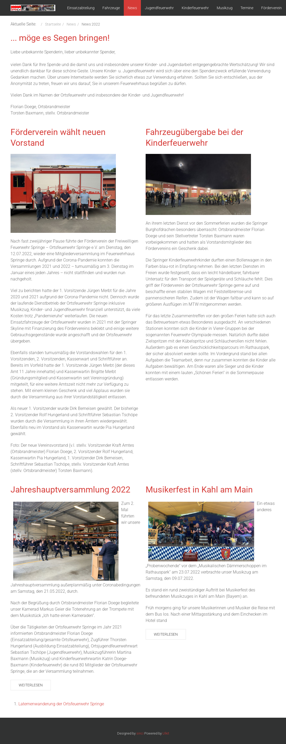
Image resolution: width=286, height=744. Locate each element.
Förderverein (271, 8)
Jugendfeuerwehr (159, 8)
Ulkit (165, 733)
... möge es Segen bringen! (60, 38)
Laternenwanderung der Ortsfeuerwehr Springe (61, 703)
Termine (246, 8)
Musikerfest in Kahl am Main (199, 490)
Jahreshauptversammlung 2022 (70, 490)
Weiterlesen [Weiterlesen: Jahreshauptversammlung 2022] (31, 685)
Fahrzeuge (111, 8)
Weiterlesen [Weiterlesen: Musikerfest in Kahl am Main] (166, 634)
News (132, 8)
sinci (140, 733)
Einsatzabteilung (81, 8)
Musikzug (225, 8)
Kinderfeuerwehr (195, 8)
